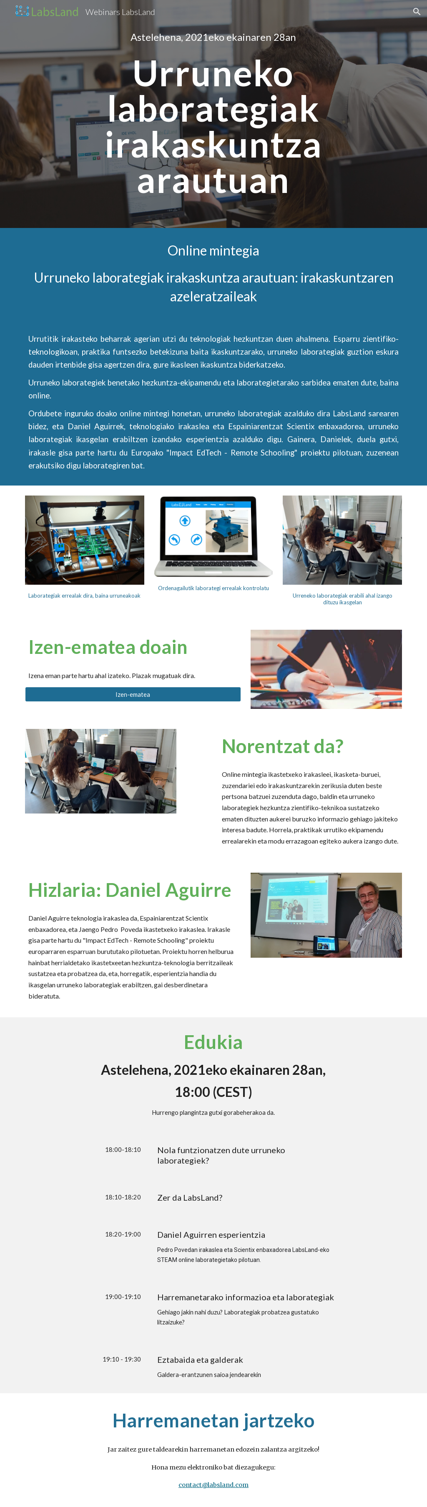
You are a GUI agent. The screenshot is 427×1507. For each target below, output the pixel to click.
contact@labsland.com (213, 1485)
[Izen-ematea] (133, 694)
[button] (417, 12)
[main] (213, 37)
